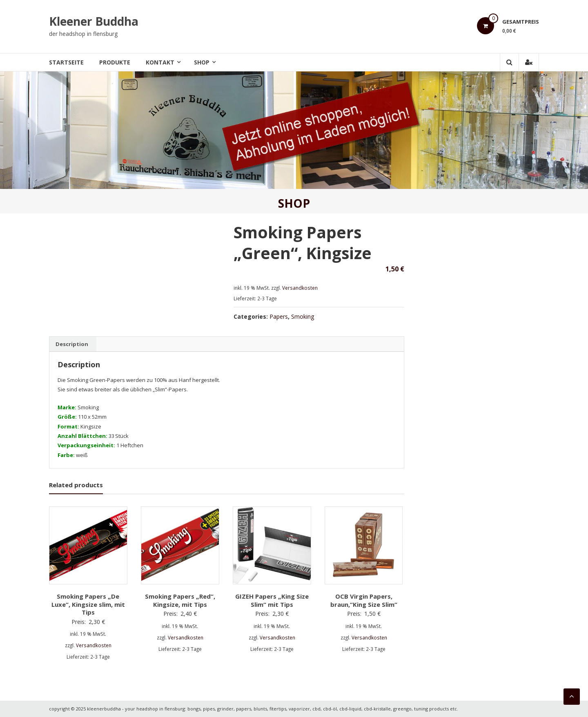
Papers (279, 316)
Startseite (66, 62)
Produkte (114, 62)
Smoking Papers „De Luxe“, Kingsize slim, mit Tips (88, 604)
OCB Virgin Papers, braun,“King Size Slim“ (363, 600)
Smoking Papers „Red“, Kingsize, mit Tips (180, 600)
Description (72, 344)
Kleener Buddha (93, 21)
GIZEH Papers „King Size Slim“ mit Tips (272, 600)
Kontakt (160, 62)
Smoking (302, 316)
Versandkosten (300, 287)
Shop (201, 62)
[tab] (71, 344)
